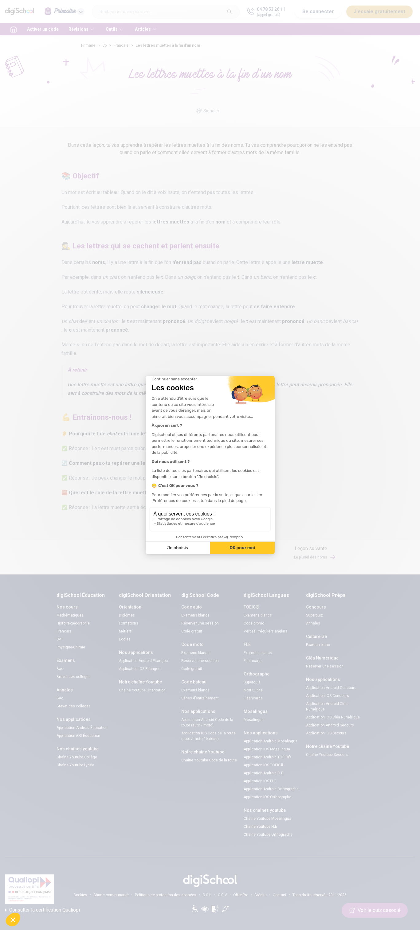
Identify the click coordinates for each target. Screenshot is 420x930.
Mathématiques (70, 615)
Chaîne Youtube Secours (327, 755)
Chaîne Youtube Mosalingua (267, 818)
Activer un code (43, 29)
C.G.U (207, 895)
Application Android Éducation (82, 728)
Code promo (254, 623)
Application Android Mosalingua (270, 741)
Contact (279, 895)
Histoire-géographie (73, 623)
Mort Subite (253, 690)
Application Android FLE (263, 773)
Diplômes (127, 615)
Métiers (125, 631)
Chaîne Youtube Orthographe (268, 834)
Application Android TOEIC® (267, 757)
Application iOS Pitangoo (139, 669)
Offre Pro (240, 895)
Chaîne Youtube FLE (260, 826)
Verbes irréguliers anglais (265, 631)
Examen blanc (318, 645)
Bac (60, 669)
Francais (121, 45)
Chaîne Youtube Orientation (142, 690)
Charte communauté (111, 895)
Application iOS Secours (326, 733)
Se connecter (318, 11)
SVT (60, 639)
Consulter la (42, 910)
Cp (104, 45)
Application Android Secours (330, 725)
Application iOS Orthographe (267, 797)
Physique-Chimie (71, 647)
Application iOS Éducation (78, 735)
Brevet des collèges (74, 677)
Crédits (260, 895)
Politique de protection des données (165, 895)
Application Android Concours (331, 688)
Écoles (125, 639)
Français (64, 631)
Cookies (80, 895)
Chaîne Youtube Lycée (75, 765)
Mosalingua (254, 720)
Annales (313, 623)
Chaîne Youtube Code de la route (209, 760)
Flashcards (253, 661)
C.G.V (222, 895)
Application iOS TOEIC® (264, 765)
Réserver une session (200, 623)
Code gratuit (191, 631)
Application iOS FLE (260, 781)
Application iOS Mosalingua (267, 749)
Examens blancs (195, 615)
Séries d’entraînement (200, 698)
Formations (128, 623)
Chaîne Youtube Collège (77, 757)
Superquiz (252, 682)
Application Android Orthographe (271, 789)
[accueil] (13, 29)
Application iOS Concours (327, 696)
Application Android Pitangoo (143, 661)
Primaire (88, 45)
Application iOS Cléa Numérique (333, 717)
